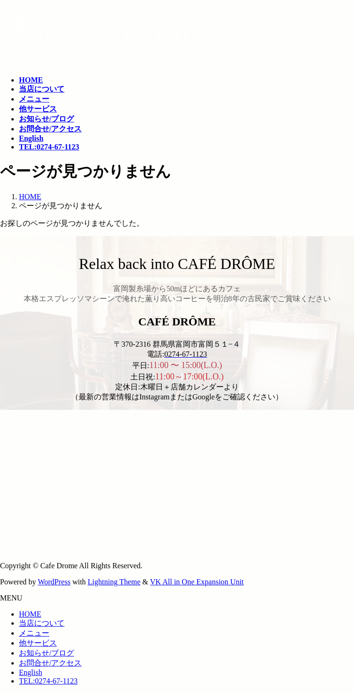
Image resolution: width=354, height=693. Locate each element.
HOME (30, 614)
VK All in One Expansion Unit (197, 582)
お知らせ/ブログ (46, 653)
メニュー (34, 633)
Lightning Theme (114, 582)
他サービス (38, 643)
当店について (41, 623)
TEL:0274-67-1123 (48, 681)
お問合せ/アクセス (50, 663)
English (30, 672)
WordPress (54, 582)
